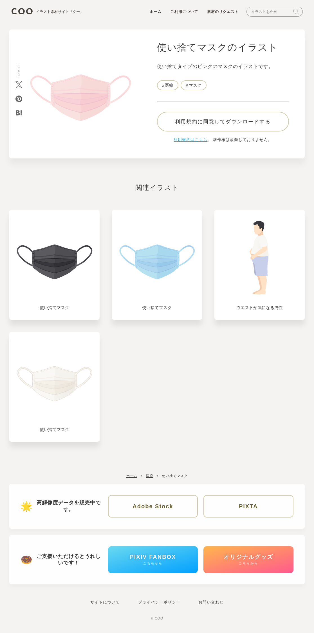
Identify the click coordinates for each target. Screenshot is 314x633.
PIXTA (248, 506)
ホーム (156, 12)
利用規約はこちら (190, 139)
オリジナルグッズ (248, 559)
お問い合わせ (211, 602)
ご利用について (184, 12)
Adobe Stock (153, 506)
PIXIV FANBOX (153, 559)
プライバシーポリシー (159, 602)
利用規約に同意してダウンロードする (223, 121)
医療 (169, 85)
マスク (195, 85)
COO (47, 11)
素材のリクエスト (223, 12)
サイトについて (105, 602)
